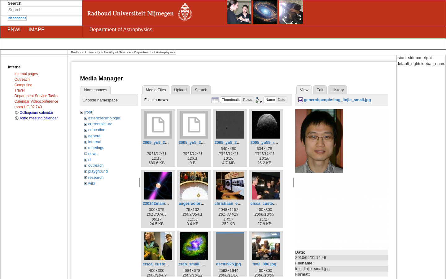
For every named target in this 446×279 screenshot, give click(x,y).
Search (79, 10)
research (96, 177)
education (96, 129)
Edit (320, 90)
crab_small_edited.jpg (199, 264)
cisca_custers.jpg (159, 264)
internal (94, 142)
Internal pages (26, 74)
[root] (88, 112)
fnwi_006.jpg (264, 264)
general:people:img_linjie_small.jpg (337, 99)
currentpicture (100, 124)
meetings (96, 147)
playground (98, 171)
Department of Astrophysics (154, 52)
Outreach (22, 79)
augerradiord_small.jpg (200, 203)
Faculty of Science (117, 52)
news (93, 153)
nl (89, 159)
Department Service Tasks (36, 96)
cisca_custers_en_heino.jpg (277, 203)
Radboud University (85, 52)
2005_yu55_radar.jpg (270, 142)
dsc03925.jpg (228, 264)
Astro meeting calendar (39, 118)
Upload (180, 90)
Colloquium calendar (36, 112)
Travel (20, 90)
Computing (24, 85)
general (95, 136)
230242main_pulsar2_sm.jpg (169, 203)
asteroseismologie (104, 118)
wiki (91, 183)
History (337, 90)
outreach (96, 165)
